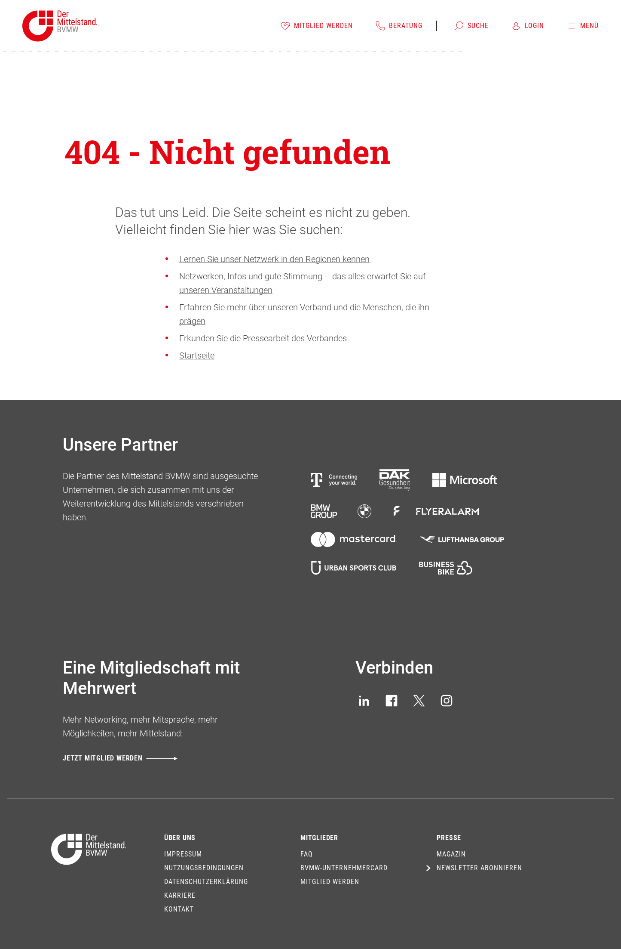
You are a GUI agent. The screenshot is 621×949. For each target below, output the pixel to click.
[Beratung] (398, 26)
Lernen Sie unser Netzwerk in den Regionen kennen (274, 259)
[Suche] (471, 26)
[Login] (527, 26)
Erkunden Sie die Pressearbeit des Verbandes (263, 338)
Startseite (196, 355)
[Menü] (582, 26)
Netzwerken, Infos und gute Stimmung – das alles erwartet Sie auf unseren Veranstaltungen (302, 283)
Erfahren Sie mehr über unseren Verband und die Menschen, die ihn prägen (304, 314)
